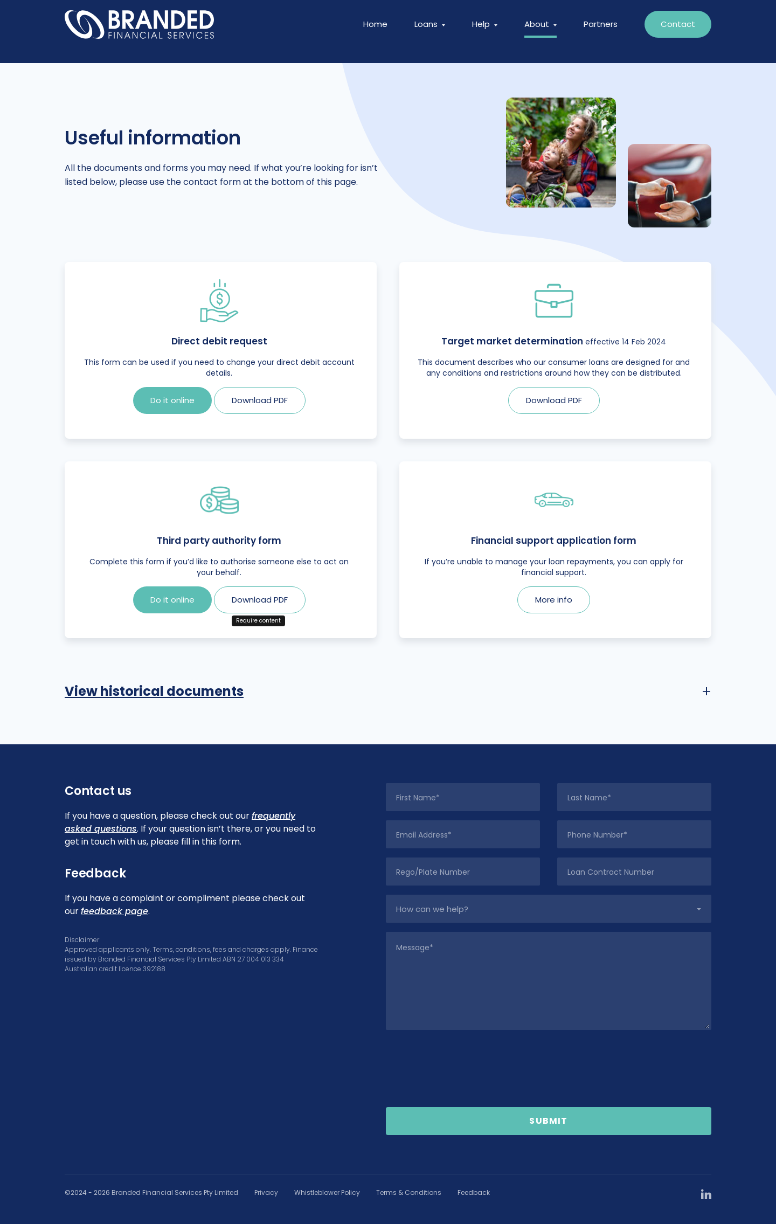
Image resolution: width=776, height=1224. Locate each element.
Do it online (172, 400)
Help (484, 31)
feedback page (114, 911)
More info (553, 599)
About (540, 31)
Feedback (474, 1192)
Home (375, 31)
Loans (429, 31)
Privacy (266, 1192)
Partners (601, 31)
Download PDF (260, 400)
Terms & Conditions (408, 1192)
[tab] (388, 691)
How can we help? (432, 909)
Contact (678, 31)
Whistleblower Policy (327, 1192)
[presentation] (548, 1069)
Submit (548, 1121)
